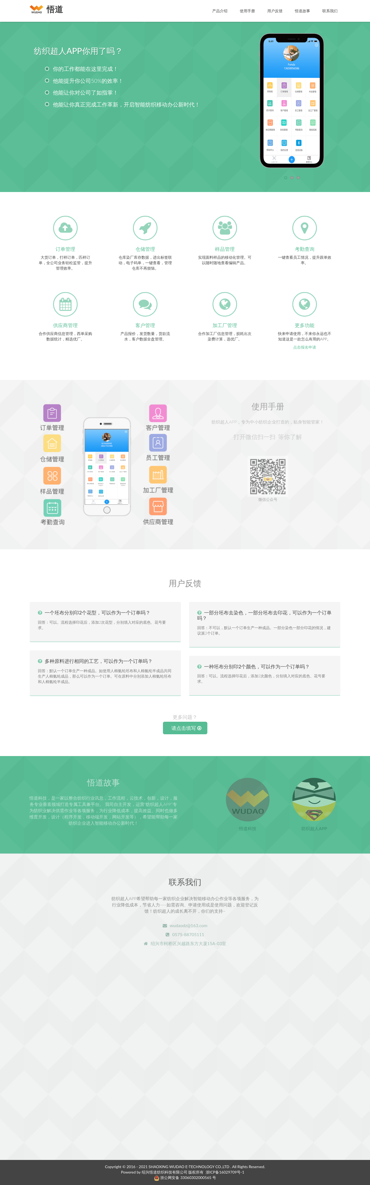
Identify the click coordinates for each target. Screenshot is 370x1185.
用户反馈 (275, 10)
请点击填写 (186, 728)
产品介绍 (220, 10)
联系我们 (330, 10)
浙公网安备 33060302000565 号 (185, 1177)
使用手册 (247, 10)
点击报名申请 (304, 347)
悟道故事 (302, 10)
